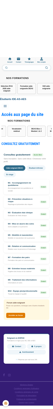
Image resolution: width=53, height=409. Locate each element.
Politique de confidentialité (26, 399)
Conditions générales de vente (26, 392)
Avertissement (26, 352)
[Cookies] (6, 403)
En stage (9, 175)
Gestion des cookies (26, 403)
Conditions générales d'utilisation (26, 389)
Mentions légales (26, 385)
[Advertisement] (26, 29)
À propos (36, 346)
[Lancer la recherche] (46, 67)
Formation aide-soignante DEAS (26, 87)
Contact (16, 346)
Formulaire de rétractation (26, 396)
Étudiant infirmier (36, 168)
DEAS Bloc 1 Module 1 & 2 (36, 130)
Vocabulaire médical (16, 130)
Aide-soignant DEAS (14, 168)
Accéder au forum (15, 315)
